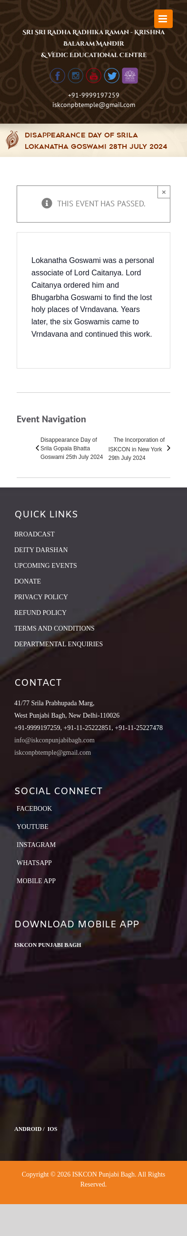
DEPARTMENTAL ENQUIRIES (58, 644)
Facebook (34, 808)
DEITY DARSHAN (41, 550)
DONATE (27, 581)
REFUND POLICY (40, 612)
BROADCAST (34, 534)
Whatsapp (34, 862)
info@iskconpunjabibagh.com (54, 740)
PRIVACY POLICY (41, 597)
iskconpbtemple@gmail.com (93, 104)
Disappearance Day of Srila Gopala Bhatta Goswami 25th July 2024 (71, 448)
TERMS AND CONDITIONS (54, 628)
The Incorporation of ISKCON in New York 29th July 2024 (136, 449)
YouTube (33, 826)
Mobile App (36, 881)
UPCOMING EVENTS (45, 565)
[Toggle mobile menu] (163, 19)
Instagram (36, 844)
